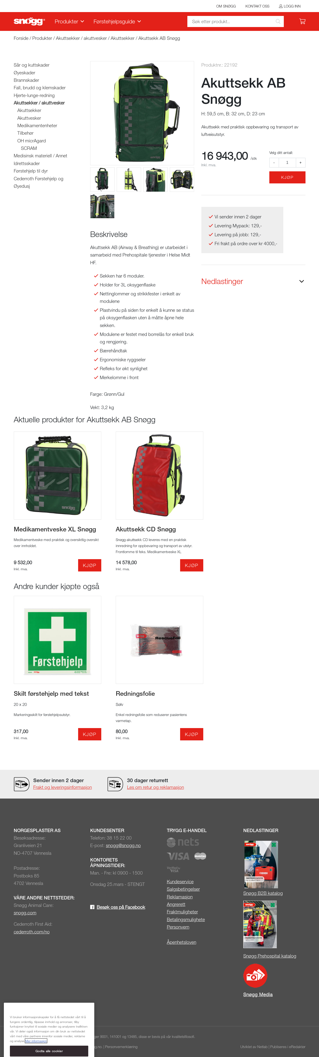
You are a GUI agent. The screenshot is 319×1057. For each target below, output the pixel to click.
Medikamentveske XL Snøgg (55, 529)
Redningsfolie (135, 693)
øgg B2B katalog (266, 893)
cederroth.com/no (32, 931)
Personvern (178, 927)
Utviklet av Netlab (254, 1046)
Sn (246, 893)
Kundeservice (180, 881)
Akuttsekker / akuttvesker (81, 38)
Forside (21, 38)
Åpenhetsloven (181, 942)
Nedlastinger (222, 281)
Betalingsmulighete (186, 919)
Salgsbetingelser (183, 889)
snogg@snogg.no (123, 845)
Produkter (66, 21)
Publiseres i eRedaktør (287, 1046)
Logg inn (292, 6)
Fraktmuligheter (182, 911)
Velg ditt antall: (281, 152)
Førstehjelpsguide (114, 21)
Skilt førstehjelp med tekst (51, 693)
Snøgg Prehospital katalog (269, 956)
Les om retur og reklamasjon (155, 787)
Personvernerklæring (121, 1046)
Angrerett (176, 904)
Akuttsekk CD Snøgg (146, 529)
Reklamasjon (180, 896)
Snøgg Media (258, 994)
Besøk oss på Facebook (121, 907)
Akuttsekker (123, 38)
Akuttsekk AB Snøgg (159, 38)
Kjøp (287, 177)
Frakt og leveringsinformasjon (62, 787)
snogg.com (25, 912)
